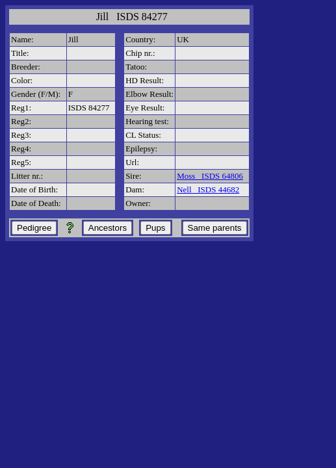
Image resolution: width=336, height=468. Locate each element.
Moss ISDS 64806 (210, 176)
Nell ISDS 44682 (208, 189)
